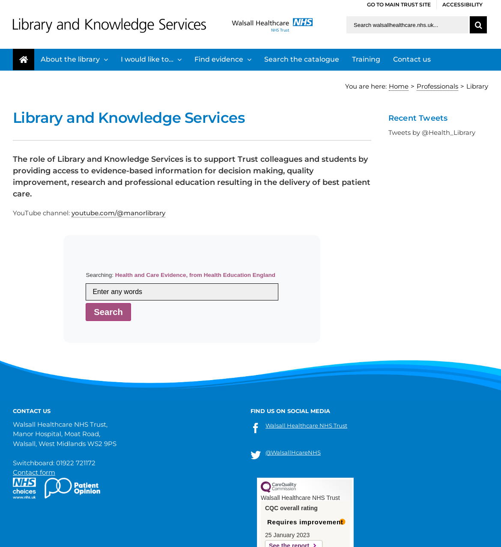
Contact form (34, 472)
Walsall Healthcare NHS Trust (306, 425)
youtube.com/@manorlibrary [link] (118, 213)
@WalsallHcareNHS (293, 452)
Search (108, 312)
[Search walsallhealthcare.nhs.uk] (407, 24)
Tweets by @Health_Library (431, 132)
